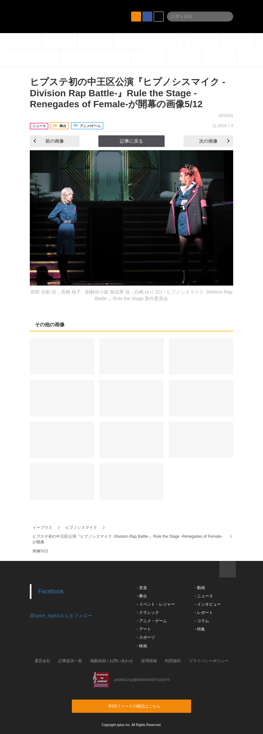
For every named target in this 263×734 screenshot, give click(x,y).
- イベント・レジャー (156, 604)
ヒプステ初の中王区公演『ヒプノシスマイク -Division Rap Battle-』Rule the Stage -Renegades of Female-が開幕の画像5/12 (127, 93)
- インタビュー (207, 604)
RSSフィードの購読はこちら (144, 706)
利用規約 (173, 661)
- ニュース (203, 596)
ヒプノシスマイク (81, 527)
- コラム (201, 621)
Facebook (51, 591)
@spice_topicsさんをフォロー (61, 615)
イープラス (42, 527)
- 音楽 (142, 587)
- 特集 (199, 629)
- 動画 (199, 587)
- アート (144, 629)
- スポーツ (146, 637)
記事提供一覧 (70, 661)
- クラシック (148, 612)
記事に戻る (131, 141)
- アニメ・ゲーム (152, 621)
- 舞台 (142, 596)
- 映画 (142, 646)
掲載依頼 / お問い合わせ (111, 661)
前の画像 (48, 141)
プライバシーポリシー (209, 661)
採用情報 (149, 661)
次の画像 (214, 141)
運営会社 (42, 661)
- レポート (203, 612)
